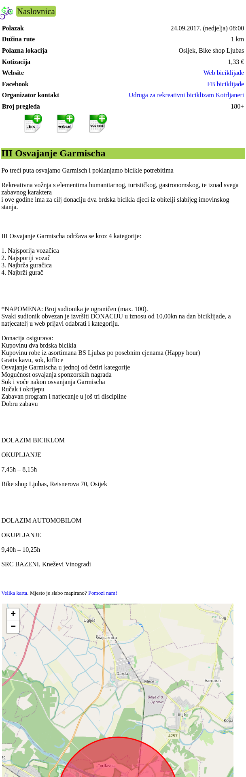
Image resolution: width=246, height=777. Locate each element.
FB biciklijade (225, 84)
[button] (13, 614)
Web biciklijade (224, 72)
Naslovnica (36, 11)
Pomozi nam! (102, 593)
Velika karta (14, 593)
